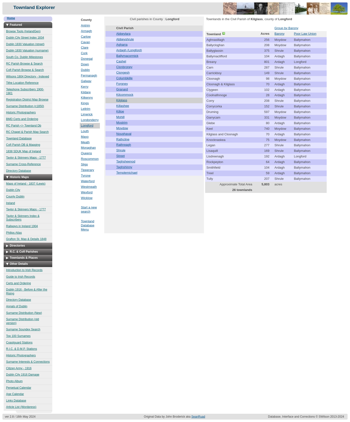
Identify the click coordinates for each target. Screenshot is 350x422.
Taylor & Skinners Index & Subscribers (22, 218)
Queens (86, 153)
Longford (87, 125)
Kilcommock (124, 94)
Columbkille (124, 78)
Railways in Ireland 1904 (22, 226)
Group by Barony (286, 28)
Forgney (122, 84)
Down (85, 64)
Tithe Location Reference (22, 83)
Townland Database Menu (88, 225)
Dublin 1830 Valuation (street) (25, 44)
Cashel (121, 61)
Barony (279, 33)
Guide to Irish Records (20, 276)
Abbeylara (123, 33)
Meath (85, 142)
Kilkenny (87, 97)
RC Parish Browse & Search (24, 63)
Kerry (84, 86)
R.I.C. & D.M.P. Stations (21, 349)
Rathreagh (123, 144)
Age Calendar (15, 394)
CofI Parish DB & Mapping (23, 144)
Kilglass (121, 100)
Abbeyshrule (125, 39)
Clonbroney (124, 67)
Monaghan (88, 147)
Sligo (84, 164)
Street (120, 156)
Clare (84, 47)
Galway (86, 81)
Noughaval (123, 134)
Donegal (87, 58)
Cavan (85, 42)
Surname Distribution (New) (24, 313)
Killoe (120, 111)
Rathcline (122, 139)
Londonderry (90, 120)
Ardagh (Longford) (129, 50)
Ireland (10, 203)
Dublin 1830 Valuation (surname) (27, 50)
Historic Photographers (21, 112)
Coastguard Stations (19, 342)
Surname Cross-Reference (23, 164)
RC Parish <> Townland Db (23, 125)
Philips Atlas (14, 232)
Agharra (121, 44)
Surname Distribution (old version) (22, 321)
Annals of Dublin (16, 306)
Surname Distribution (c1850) (25, 106)
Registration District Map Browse (27, 99)
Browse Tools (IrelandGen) (23, 31)
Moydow (122, 128)
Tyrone (86, 175)
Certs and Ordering (18, 283)
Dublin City (13, 190)
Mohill (120, 117)
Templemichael (126, 172)
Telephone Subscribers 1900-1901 (25, 91)
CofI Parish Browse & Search (25, 70)
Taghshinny (124, 167)
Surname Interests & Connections (28, 361)
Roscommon (90, 159)
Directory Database (18, 170)
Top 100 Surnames (18, 336)
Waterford (88, 181)
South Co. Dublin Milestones (24, 57)
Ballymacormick (127, 56)
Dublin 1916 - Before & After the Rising (26, 291)
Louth (85, 131)
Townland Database (19, 138)
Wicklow (87, 198)
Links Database (16, 400)
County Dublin (15, 196)
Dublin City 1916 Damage (22, 374)
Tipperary (87, 170)
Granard (122, 89)
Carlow (86, 36)
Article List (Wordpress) (21, 407)
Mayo (85, 136)
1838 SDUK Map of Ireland (23, 151)
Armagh (86, 31)
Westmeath (89, 187)
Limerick (87, 114)
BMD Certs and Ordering (22, 119)
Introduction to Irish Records (24, 270)
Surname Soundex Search (23, 329)
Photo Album (14, 381)
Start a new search (89, 209)
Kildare (86, 92)
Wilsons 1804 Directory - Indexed (27, 76)
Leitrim (85, 109)
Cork (84, 53)
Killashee (122, 106)
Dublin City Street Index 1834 (25, 37)
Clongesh (123, 72)
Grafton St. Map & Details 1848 (26, 239)
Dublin (85, 70)
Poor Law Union (305, 33)
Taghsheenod (125, 161)
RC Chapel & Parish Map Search (27, 132)
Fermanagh (89, 75)
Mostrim (121, 122)
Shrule (120, 150)
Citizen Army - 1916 (19, 368)
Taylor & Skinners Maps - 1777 (26, 157)
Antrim (85, 25)
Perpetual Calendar (18, 387)
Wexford (87, 192)
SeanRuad (198, 416)
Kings (85, 103)
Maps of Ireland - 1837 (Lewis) (25, 183)
